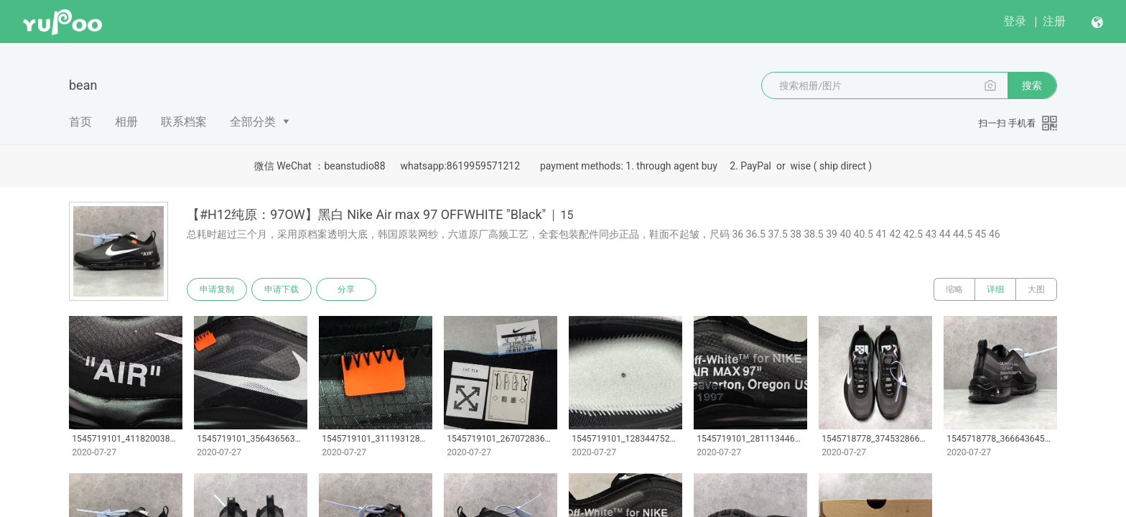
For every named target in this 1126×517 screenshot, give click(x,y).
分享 (346, 289)
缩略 (954, 289)
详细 (995, 289)
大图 (1036, 289)
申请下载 (281, 289)
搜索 (1032, 85)
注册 (1054, 21)
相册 (126, 122)
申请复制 (217, 289)
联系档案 (184, 122)
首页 (80, 122)
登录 (1014, 21)
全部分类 (253, 122)
